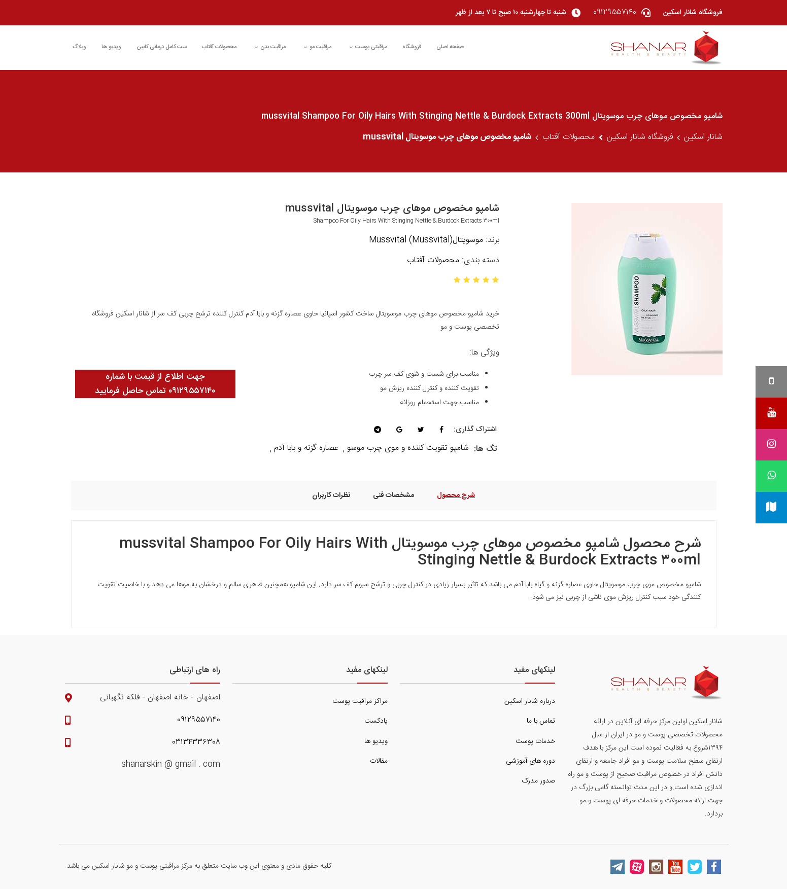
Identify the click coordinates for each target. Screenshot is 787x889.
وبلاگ (79, 47)
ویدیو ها (111, 47)
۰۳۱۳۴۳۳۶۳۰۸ (196, 742)
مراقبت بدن (270, 47)
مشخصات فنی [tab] (393, 495)
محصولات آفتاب (219, 47)
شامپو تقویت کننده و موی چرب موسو (408, 448)
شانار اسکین (703, 137)
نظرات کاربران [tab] (331, 495)
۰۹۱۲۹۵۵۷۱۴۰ (198, 720)
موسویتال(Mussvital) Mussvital (426, 240)
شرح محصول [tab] (456, 495)
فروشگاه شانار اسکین (640, 137)
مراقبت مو (317, 47)
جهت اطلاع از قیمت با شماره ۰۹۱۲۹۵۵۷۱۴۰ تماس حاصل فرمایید (155, 384)
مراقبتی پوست (368, 47)
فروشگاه (411, 47)
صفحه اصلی (450, 47)
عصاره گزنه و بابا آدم (306, 448)
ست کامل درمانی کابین (161, 47)
